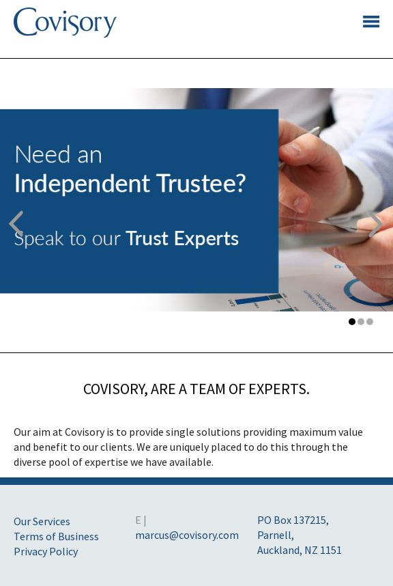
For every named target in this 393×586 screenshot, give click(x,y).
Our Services (42, 521)
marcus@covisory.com (187, 535)
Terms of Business (56, 536)
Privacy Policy (46, 551)
